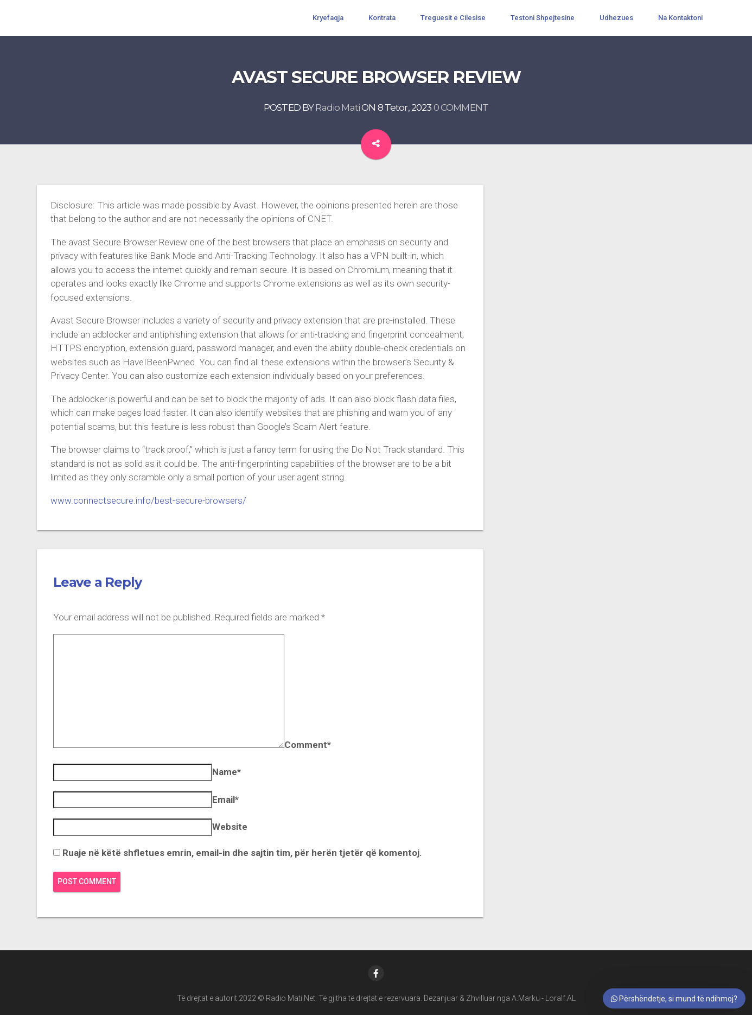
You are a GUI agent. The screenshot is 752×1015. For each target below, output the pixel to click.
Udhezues (616, 18)
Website (229, 826)
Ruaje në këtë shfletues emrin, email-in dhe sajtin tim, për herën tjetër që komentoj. (242, 852)
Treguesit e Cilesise (453, 18)
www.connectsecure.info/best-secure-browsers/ (148, 500)
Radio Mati (337, 107)
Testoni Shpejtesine (543, 18)
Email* (225, 799)
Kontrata (382, 18)
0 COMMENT (461, 107)
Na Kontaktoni (680, 18)
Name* (226, 771)
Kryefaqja (328, 18)
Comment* (307, 744)
